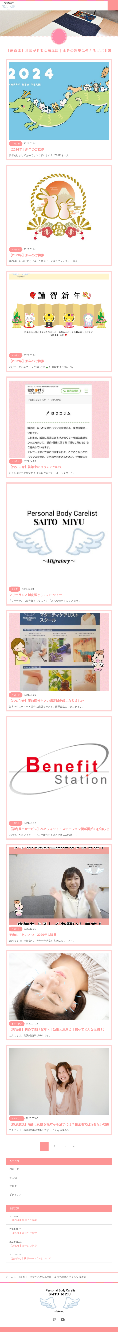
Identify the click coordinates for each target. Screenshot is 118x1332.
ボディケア (15, 1194)
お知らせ (14, 1168)
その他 (13, 1177)
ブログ (13, 1186)
